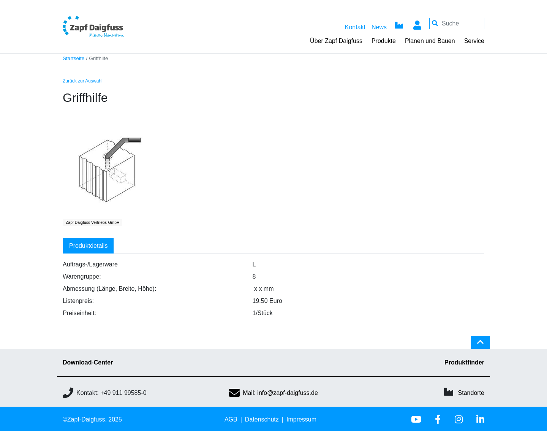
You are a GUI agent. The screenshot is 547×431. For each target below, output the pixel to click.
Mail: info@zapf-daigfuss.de (273, 393)
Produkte (384, 41)
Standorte (471, 393)
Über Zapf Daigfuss (336, 41)
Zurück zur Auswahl (83, 81)
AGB (230, 419)
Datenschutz (262, 419)
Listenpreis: (78, 301)
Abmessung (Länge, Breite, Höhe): (109, 288)
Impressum (301, 419)
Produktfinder (464, 362)
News (379, 27)
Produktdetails (88, 245)
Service (474, 41)
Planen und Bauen (430, 41)
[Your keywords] (456, 23)
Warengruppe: (82, 276)
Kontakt (355, 27)
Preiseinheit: (79, 313)
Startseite (73, 58)
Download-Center (88, 362)
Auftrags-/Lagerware (90, 264)
